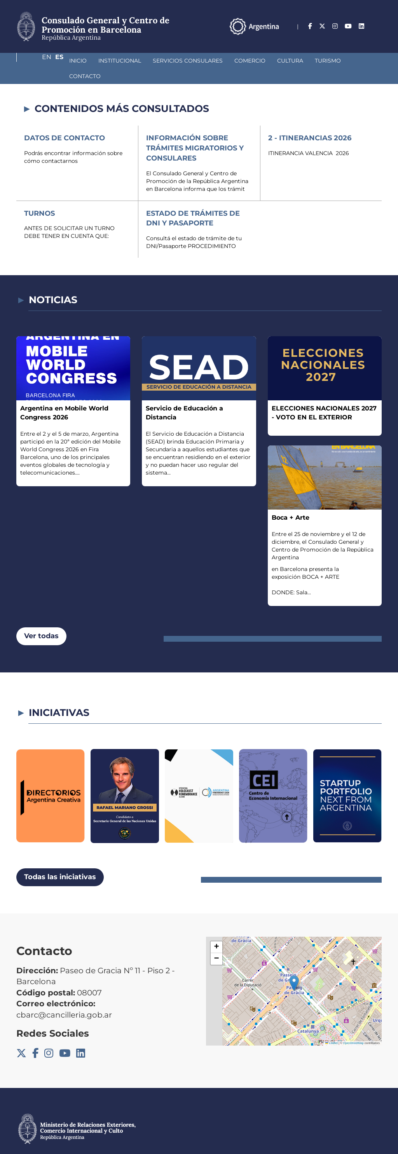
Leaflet (331, 1027)
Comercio (208, 60)
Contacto (327, 60)
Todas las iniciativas (60, 861)
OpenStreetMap (353, 1027)
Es (378, 26)
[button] (294, 968)
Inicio (36, 60)
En (362, 26)
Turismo (287, 60)
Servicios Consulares (147, 60)
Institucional (78, 60)
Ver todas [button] (41, 620)
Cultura (249, 60)
